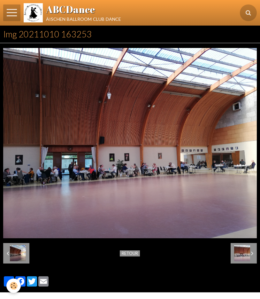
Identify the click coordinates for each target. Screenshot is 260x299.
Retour (130, 253)
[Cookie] (13, 286)
